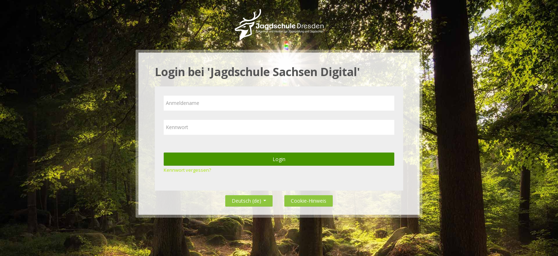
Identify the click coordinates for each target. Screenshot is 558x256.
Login (279, 159)
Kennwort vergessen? (187, 170)
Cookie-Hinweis (308, 200)
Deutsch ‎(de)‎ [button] (249, 199)
